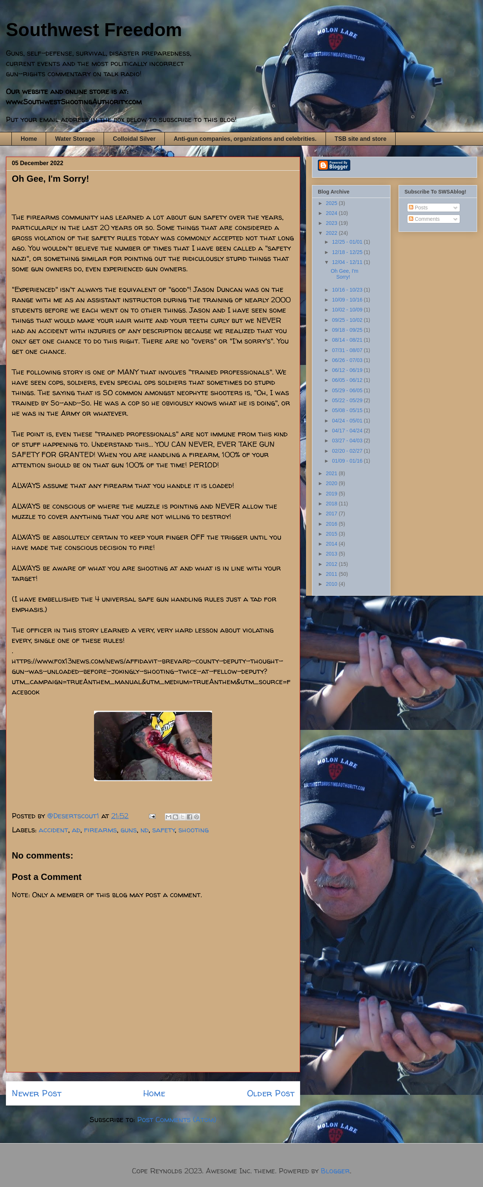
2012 (332, 564)
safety (163, 830)
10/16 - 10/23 (348, 290)
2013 (332, 554)
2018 (332, 504)
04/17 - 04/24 (348, 431)
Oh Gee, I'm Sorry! (344, 274)
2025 (332, 203)
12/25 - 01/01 (348, 242)
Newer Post (36, 1093)
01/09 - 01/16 (348, 461)
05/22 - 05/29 (348, 400)
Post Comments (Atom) (176, 1119)
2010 (332, 584)
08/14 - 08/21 (348, 340)
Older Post (270, 1093)
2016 (332, 524)
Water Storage (75, 139)
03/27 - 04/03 (348, 440)
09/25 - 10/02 (348, 320)
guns (129, 830)
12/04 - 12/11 (348, 262)
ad (76, 830)
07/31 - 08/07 (348, 350)
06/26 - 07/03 (348, 360)
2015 (332, 534)
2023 (332, 223)
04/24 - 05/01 (348, 421)
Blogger (335, 1171)
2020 (332, 483)
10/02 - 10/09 (348, 310)
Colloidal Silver (134, 139)
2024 (332, 213)
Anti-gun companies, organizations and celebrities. (245, 139)
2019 (332, 494)
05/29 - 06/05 (348, 390)
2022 (332, 233)
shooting (193, 830)
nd (144, 830)
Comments (424, 219)
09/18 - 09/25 (348, 330)
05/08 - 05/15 (348, 410)
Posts (418, 207)
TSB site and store (360, 139)
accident (53, 830)
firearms (100, 830)
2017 (332, 513)
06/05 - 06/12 (348, 380)
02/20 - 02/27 (348, 451)
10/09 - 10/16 (348, 300)
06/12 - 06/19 (348, 370)
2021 (332, 473)
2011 (332, 574)
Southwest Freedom (94, 30)
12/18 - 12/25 (348, 252)
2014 (332, 544)
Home (29, 139)
